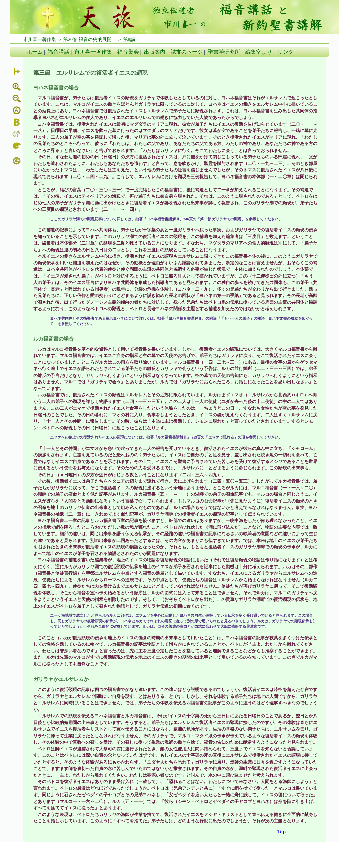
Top (281, 831)
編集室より (258, 52)
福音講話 (58, 52)
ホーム (35, 52)
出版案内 (154, 52)
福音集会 (128, 52)
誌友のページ (187, 52)
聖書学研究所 (224, 52)
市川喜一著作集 (93, 52)
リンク (285, 52)
